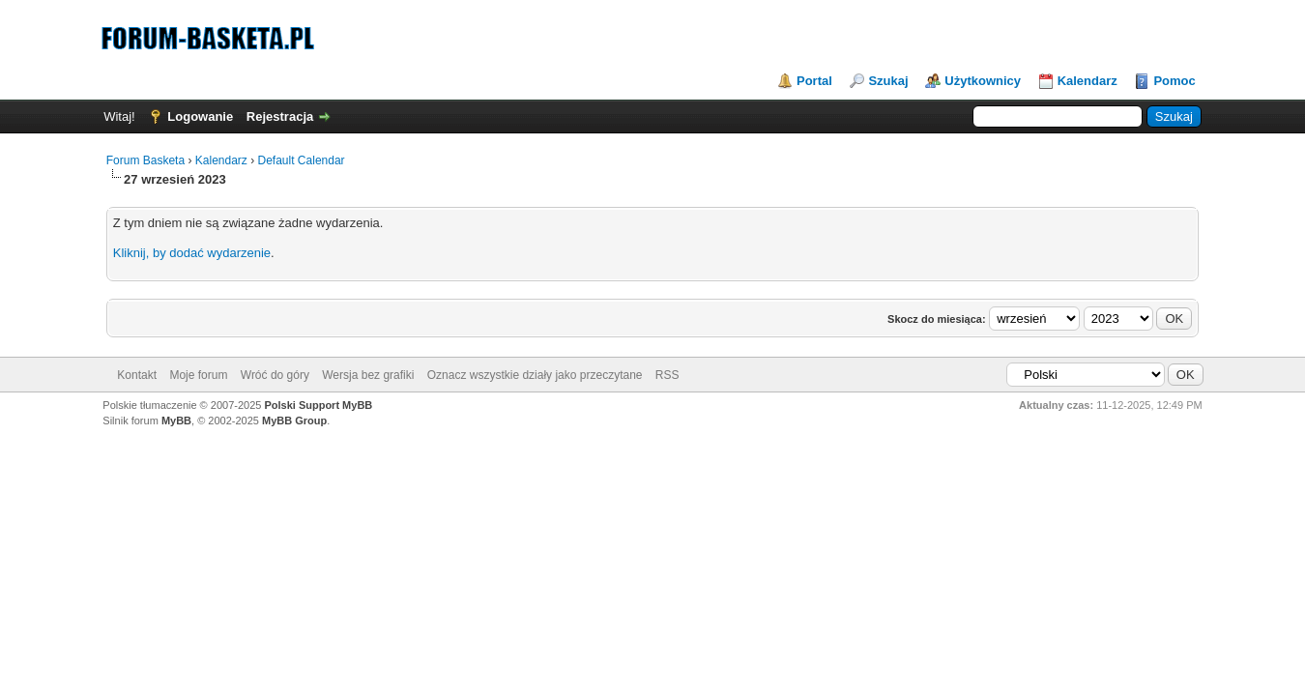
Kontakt (137, 375)
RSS (667, 375)
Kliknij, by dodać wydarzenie (192, 253)
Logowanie (200, 116)
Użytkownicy (982, 80)
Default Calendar (301, 160)
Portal (814, 80)
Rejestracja (279, 116)
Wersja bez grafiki (368, 375)
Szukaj (888, 80)
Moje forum (198, 375)
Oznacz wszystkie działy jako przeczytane (535, 375)
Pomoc (1174, 80)
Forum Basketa (145, 160)
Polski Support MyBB (318, 405)
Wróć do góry (275, 375)
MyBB (176, 420)
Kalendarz (1087, 80)
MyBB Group (294, 420)
